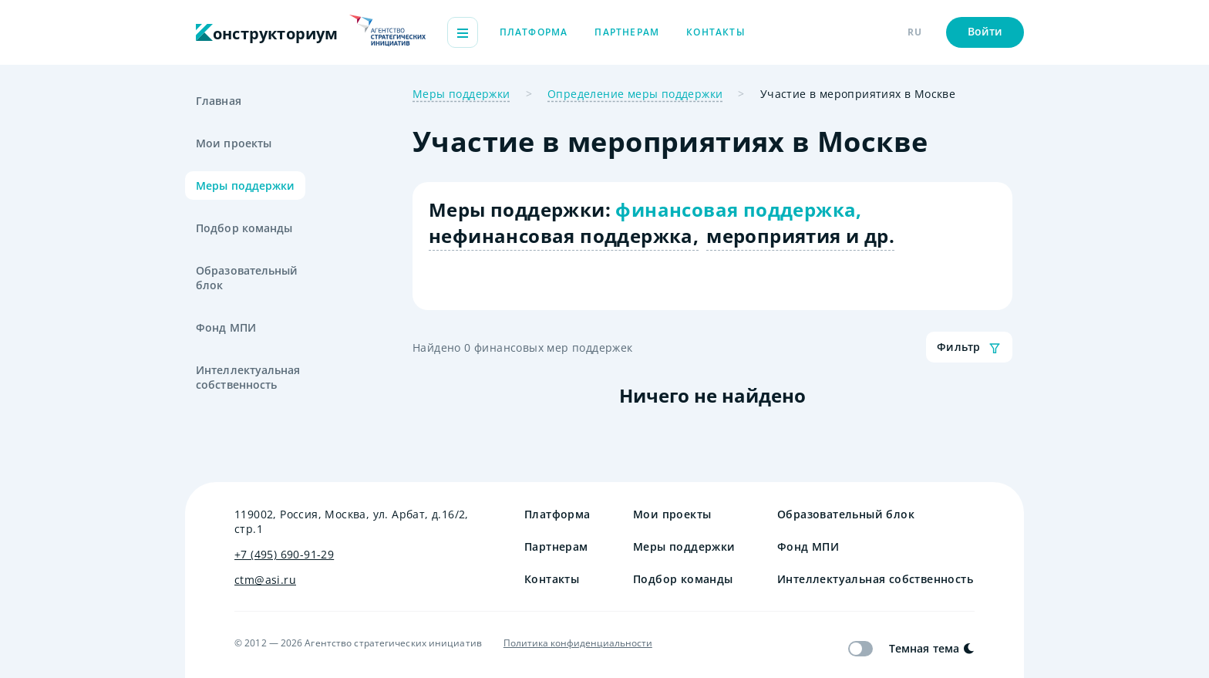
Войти (985, 31)
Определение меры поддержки (634, 93)
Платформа (534, 32)
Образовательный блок (247, 277)
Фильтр (969, 347)
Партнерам (626, 32)
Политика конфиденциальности (577, 643)
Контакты (716, 32)
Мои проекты (233, 143)
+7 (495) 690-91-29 (284, 554)
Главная (218, 100)
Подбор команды (244, 228)
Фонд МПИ (226, 327)
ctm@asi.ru (265, 579)
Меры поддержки (245, 185)
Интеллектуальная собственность (248, 377)
